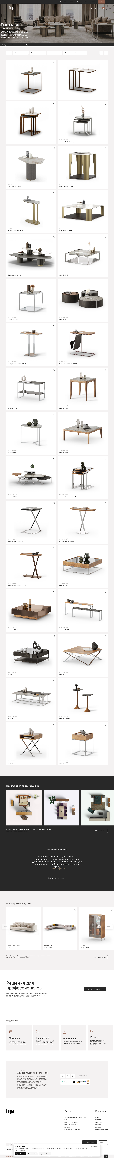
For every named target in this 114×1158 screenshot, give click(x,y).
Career (93, 1)
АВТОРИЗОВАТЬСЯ (90, 1142)
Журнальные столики (18, 45)
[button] (109, 926)
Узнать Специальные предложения (75, 1117)
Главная (24, 8)
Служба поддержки (101, 1129)
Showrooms (63, 1)
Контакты (98, 1127)
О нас (97, 1117)
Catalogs (71, 1)
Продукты (32, 8)
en (102, 1156)
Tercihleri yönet (95, 1146)
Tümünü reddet (32, 1154)
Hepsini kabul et (20, 1154)
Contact (86, 1)
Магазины (98, 1119)
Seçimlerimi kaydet (45, 1154)
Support (79, 1)
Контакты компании (56, 878)
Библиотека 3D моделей (72, 1129)
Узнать (39, 8)
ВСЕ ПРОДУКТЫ (100, 957)
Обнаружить (99, 831)
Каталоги (67, 1127)
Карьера (98, 1124)
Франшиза (98, 1122)
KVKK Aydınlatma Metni (21, 1150)
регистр (102, 1142)
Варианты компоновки (71, 1122)
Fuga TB (66, 1119)
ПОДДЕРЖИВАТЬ (82, 1076)
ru (101, 1)
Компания (45, 8)
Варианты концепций (71, 1124)
